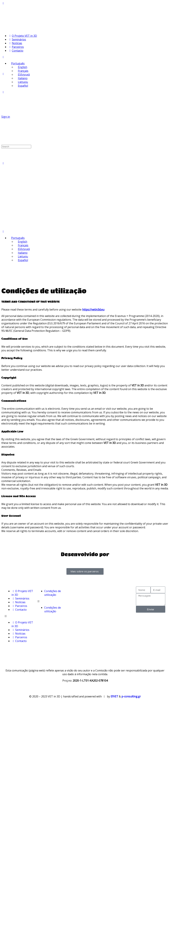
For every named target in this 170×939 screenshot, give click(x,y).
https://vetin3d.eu (93, 309)
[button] (19, 616)
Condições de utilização (52, 593)
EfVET (114, 696)
